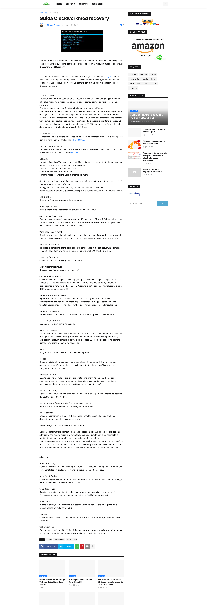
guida (110, 76)
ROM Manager (79, 140)
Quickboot (75, 152)
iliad (146, 83)
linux (154, 83)
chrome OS (134, 79)
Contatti (83, 4)
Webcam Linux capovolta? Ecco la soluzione (154, 142)
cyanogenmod (59, 539)
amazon (133, 74)
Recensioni (97, 4)
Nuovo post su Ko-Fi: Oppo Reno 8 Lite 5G (81, 580)
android (55, 13)
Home (59, 4)
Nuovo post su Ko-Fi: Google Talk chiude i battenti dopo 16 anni (52, 581)
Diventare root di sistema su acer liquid (154, 130)
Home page (44, 13)
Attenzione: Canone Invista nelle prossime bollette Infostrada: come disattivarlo (155, 156)
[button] (165, 4)
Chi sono (70, 4)
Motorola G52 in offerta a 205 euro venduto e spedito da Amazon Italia (110, 581)
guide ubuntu (135, 83)
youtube (133, 88)
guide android (72, 539)
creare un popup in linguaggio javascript (152, 170)
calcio (153, 74)
